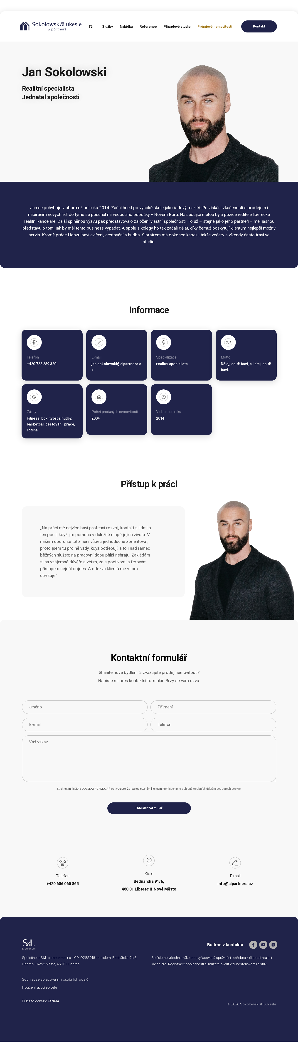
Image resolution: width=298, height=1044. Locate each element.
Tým (92, 27)
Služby (107, 27)
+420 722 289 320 (41, 364)
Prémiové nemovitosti (214, 27)
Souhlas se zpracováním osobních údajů (55, 982)
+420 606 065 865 (63, 885)
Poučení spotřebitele (39, 989)
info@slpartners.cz (235, 885)
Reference (148, 27)
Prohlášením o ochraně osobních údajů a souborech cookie (202, 790)
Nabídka (126, 27)
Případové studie (177, 27)
